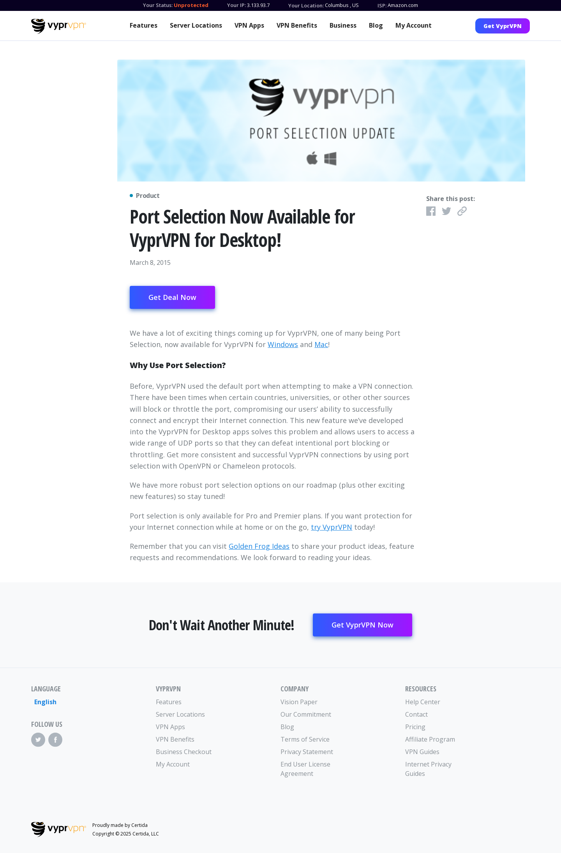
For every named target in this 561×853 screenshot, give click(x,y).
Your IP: (236, 5)
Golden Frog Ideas (259, 546)
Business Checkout (184, 751)
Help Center (422, 702)
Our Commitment (305, 714)
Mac (321, 344)
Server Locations (196, 25)
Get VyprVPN (502, 26)
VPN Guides (422, 751)
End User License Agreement (305, 769)
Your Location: (306, 5)
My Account (413, 25)
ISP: (382, 5)
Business (343, 25)
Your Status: (158, 5)
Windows (283, 344)
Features (143, 25)
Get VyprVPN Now (362, 624)
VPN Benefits (297, 25)
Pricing (415, 727)
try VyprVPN (331, 527)
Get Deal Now (172, 297)
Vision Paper (299, 702)
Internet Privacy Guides (428, 769)
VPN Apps (249, 25)
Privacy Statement (306, 751)
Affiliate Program (430, 739)
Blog (376, 25)
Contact (416, 714)
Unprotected (191, 5)
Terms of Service (305, 739)
